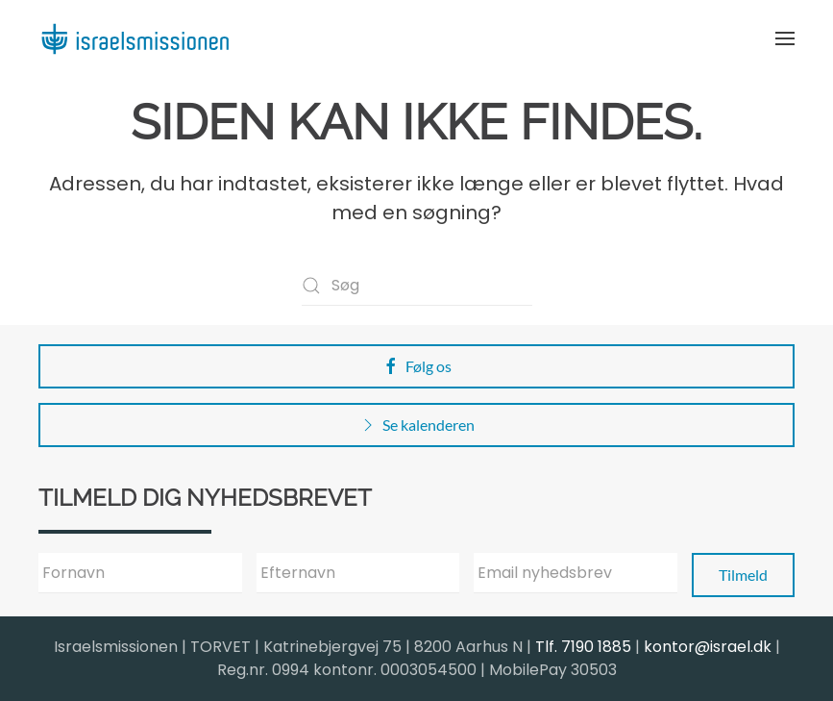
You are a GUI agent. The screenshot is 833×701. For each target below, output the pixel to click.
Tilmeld (743, 574)
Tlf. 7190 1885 (583, 647)
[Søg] (417, 285)
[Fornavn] (140, 573)
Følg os (416, 366)
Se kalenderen (416, 425)
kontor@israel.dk (708, 647)
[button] (785, 38)
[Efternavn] (358, 573)
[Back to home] (134, 38)
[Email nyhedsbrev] (575, 573)
